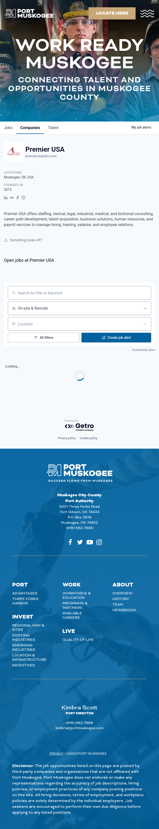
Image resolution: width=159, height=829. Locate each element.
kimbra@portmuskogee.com (79, 728)
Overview (122, 593)
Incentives (23, 665)
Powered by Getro (143, 350)
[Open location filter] (144, 324)
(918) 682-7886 (79, 528)
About (122, 585)
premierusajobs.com (41, 156)
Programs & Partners (75, 605)
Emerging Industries (23, 647)
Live (68, 631)
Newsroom (124, 610)
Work (71, 585)
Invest (22, 617)
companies (30, 127)
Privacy (57, 753)
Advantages (24, 593)
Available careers (72, 615)
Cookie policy (88, 438)
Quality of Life (78, 639)
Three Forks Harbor (25, 601)
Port (20, 585)
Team (117, 604)
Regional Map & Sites (28, 627)
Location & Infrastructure (29, 657)
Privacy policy (67, 438)
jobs (8, 127)
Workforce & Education (76, 595)
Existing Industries (23, 637)
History (120, 599)
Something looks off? (23, 240)
